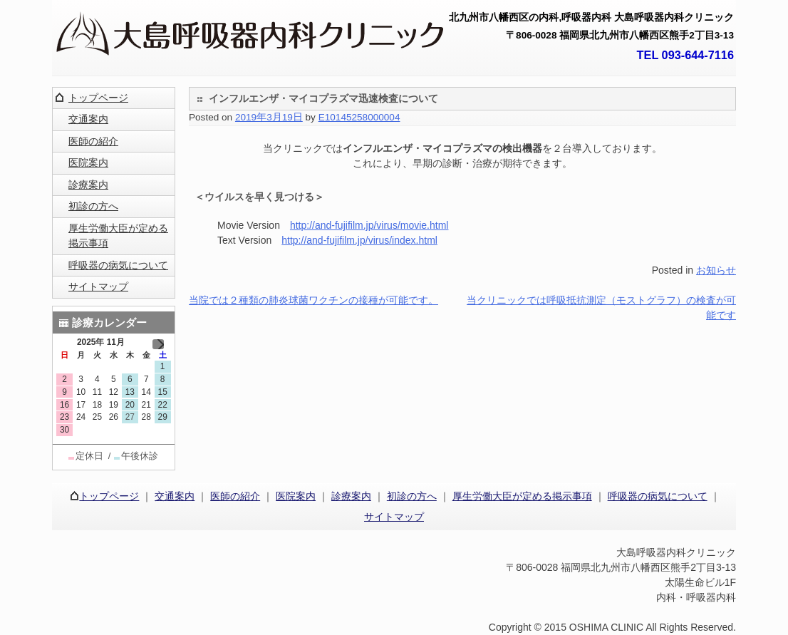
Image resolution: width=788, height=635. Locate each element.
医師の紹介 (93, 141)
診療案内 (88, 184)
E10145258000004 (359, 117)
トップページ (98, 97)
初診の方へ (93, 206)
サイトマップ (98, 286)
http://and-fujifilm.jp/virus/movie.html (369, 225)
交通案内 (88, 119)
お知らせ (716, 270)
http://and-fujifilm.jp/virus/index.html (359, 240)
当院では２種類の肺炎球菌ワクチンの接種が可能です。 (313, 300)
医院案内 (88, 162)
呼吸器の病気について (118, 265)
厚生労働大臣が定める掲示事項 (118, 235)
